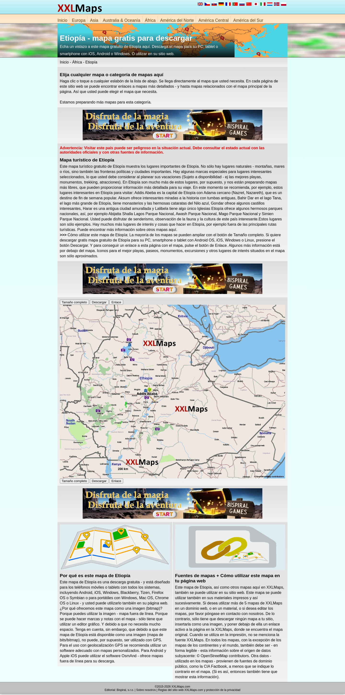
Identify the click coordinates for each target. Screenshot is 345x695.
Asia (94, 20)
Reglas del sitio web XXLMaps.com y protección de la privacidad (199, 690)
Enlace (116, 302)
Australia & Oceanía (121, 20)
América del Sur (248, 20)
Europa (79, 20)
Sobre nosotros (146, 690)
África (150, 20)
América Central (213, 20)
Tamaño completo (74, 302)
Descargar (99, 302)
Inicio (62, 20)
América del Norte (177, 20)
